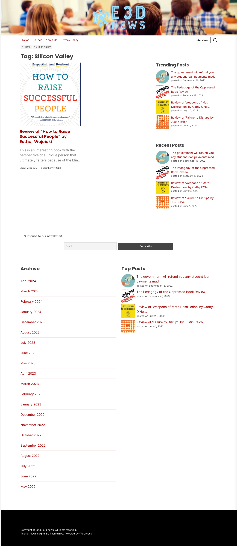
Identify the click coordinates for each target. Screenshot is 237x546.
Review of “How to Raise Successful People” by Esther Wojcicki (45, 136)
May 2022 (28, 486)
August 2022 (30, 456)
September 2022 (33, 445)
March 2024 (30, 291)
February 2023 (31, 394)
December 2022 (33, 414)
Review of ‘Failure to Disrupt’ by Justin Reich (169, 322)
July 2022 (28, 466)
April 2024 (28, 281)
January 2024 (31, 312)
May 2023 (28, 363)
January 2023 (31, 404)
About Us (51, 40)
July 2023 (28, 343)
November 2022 (33, 425)
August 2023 (30, 332)
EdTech (37, 40)
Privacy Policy (69, 40)
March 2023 (30, 384)
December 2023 (33, 322)
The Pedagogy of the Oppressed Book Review (171, 292)
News (25, 40)
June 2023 (28, 353)
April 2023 (28, 373)
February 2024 (32, 301)
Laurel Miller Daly (28, 168)
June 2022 (28, 476)
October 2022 (31, 435)
